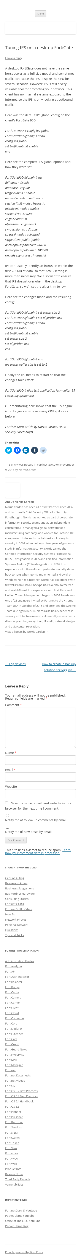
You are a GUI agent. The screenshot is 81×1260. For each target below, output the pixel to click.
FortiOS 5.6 (12, 1106)
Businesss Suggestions (19, 888)
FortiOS (10, 1086)
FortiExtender (14, 1034)
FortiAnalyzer (13, 966)
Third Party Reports (17, 1179)
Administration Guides (19, 961)
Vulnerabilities (14, 1184)
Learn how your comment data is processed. (38, 851)
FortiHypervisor (15, 1055)
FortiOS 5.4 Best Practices (21, 1096)
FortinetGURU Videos (18, 909)
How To (10, 914)
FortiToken (12, 1143)
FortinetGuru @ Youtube (21, 1210)
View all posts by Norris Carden (26, 632)
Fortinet (10, 1070)
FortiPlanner (13, 1112)
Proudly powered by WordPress (24, 1252)
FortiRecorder (14, 1122)
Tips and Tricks (14, 935)
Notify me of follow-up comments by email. (36, 820)
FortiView (11, 1148)
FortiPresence (14, 1117)
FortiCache (12, 992)
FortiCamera (13, 997)
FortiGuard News (16, 1049)
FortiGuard (12, 1044)
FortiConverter (14, 1018)
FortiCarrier (12, 1003)
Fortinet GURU (46, 464)
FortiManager (14, 1065)
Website (11, 786)
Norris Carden (28, 470)
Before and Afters (16, 883)
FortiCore (11, 1023)
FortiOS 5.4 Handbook (19, 1101)
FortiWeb (11, 1164)
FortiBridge (12, 987)
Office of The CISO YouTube (22, 1221)
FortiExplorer (13, 1029)
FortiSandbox (14, 1127)
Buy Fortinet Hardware (20, 893)
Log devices (15, 664)
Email (10, 770)
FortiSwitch (12, 1138)
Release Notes (14, 1174)
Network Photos (15, 919)
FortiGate (11, 1039)
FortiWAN (11, 1158)
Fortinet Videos (15, 1081)
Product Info (13, 1169)
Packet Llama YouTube (19, 1216)
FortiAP (10, 971)
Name (10, 753)
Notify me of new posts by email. (28, 832)
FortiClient (12, 1008)
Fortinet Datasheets (18, 1075)
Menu (40, 13)
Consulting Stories (17, 899)
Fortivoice (11, 1153)
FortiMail (11, 1060)
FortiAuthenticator (17, 977)
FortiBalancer (13, 982)
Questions (11, 930)
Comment (13, 705)
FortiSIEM (11, 1132)
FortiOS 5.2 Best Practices (21, 1091)
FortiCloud (12, 1013)
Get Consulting (14, 878)
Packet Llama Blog (17, 1226)
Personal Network (16, 925)
